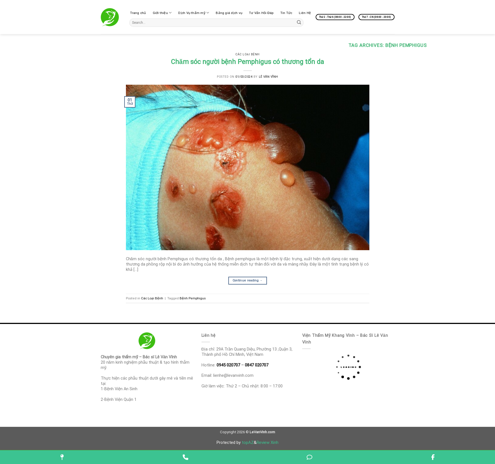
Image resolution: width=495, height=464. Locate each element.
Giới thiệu (162, 12)
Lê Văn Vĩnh (268, 76)
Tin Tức (286, 13)
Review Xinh (267, 442)
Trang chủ (138, 13)
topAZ (248, 442)
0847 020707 (256, 365)
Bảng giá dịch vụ (229, 13)
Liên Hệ (305, 13)
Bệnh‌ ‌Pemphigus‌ (193, 298)
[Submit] (299, 22)
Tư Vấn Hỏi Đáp (261, 13)
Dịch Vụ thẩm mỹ (193, 12)
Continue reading (248, 280)
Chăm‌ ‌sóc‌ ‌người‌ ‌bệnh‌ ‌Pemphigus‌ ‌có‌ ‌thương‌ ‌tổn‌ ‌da (247, 62)
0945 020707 (228, 365)
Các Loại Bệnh (247, 54)
